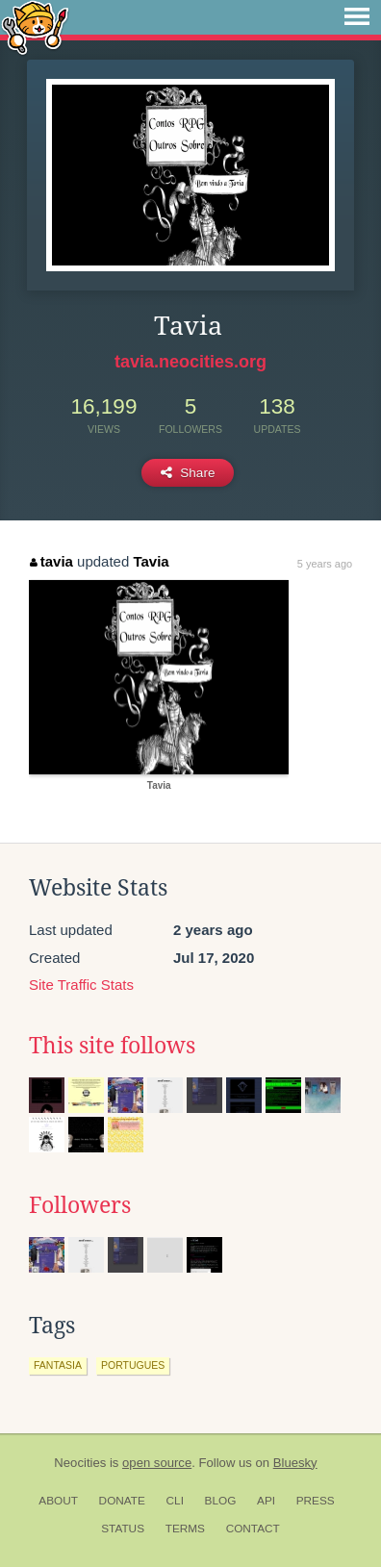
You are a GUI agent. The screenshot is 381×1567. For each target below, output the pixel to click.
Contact (253, 1528)
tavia (51, 561)
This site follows (112, 1045)
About (58, 1500)
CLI (175, 1500)
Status (122, 1528)
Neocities (80, 1462)
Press (315, 1500)
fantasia (58, 1365)
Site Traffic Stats (81, 984)
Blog (221, 1500)
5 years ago (324, 563)
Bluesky (295, 1462)
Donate (122, 1500)
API (266, 1500)
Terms (185, 1528)
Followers (80, 1205)
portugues (133, 1365)
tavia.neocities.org (190, 361)
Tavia (150, 561)
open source (156, 1462)
